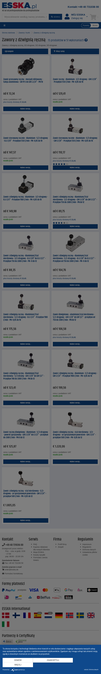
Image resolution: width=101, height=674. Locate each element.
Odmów (17, 665)
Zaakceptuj (50, 665)
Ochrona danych (93, 669)
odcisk (86, 669)
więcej (84, 665)
